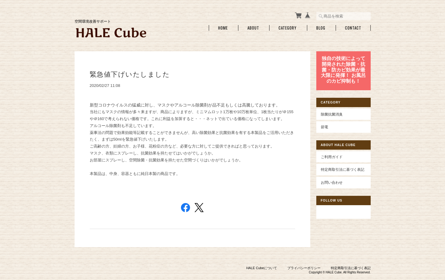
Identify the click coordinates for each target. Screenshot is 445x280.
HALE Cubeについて (261, 268)
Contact (353, 28)
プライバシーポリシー (304, 268)
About (253, 28)
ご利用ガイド (332, 157)
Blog (320, 28)
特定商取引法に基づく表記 (342, 169)
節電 (324, 127)
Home (223, 28)
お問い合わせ (332, 182)
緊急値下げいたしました (130, 74)
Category (288, 28)
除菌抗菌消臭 (332, 114)
